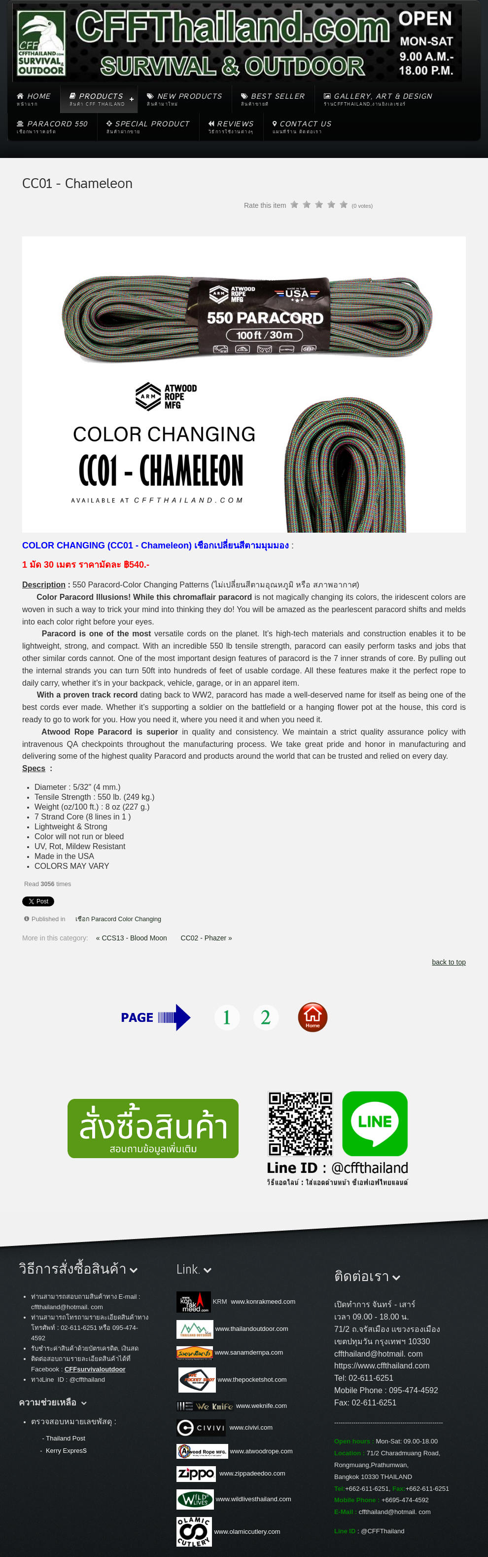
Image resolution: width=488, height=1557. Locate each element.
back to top (449, 962)
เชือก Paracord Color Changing (118, 919)
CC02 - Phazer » (206, 938)
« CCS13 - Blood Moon (132, 938)
